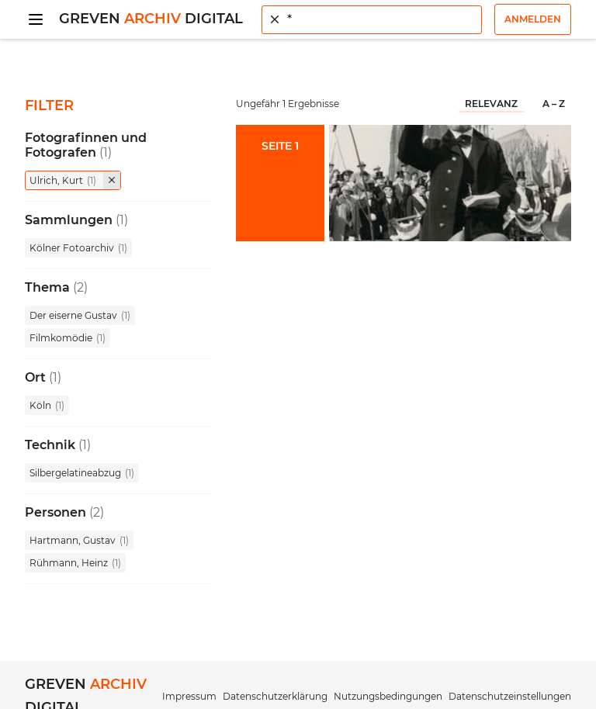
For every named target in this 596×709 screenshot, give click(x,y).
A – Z (553, 103)
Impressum (189, 696)
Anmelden (532, 19)
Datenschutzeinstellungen (510, 696)
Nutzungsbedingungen (388, 696)
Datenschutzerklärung (275, 696)
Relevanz (491, 103)
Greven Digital (151, 18)
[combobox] (372, 19)
